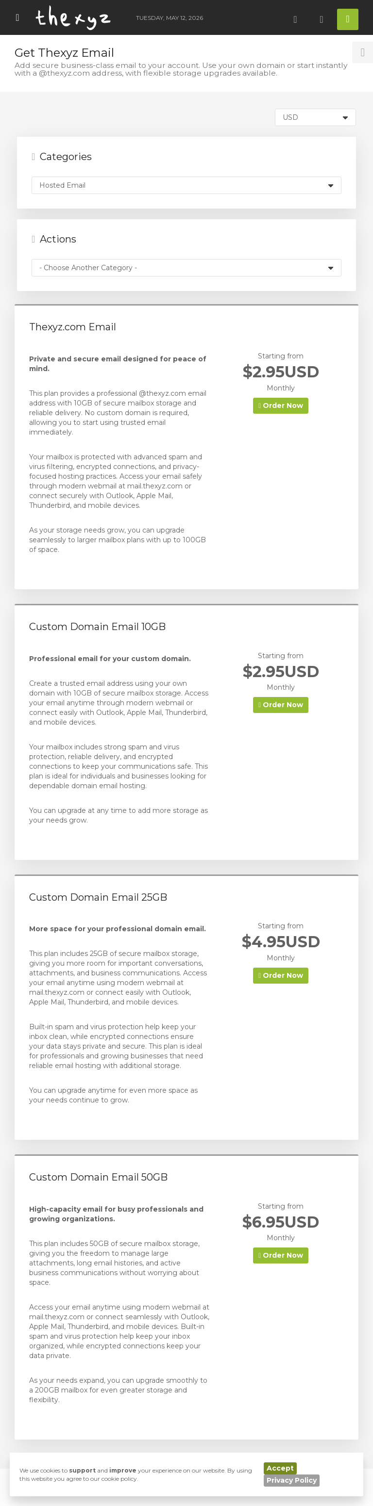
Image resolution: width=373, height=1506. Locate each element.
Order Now (280, 405)
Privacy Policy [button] (292, 1480)
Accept (280, 1468)
